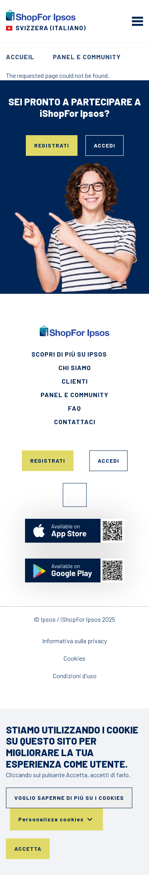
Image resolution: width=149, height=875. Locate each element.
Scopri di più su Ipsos (69, 354)
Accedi (104, 145)
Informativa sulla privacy (74, 640)
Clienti (75, 381)
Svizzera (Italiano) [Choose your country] (50, 27)
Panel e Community (87, 56)
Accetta (27, 848)
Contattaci (74, 421)
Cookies (74, 658)
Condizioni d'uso (75, 675)
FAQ (74, 408)
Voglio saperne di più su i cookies (69, 797)
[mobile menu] (137, 21)
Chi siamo (74, 367)
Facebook (75, 495)
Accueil (20, 56)
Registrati (51, 145)
